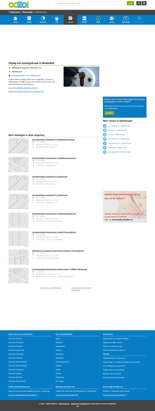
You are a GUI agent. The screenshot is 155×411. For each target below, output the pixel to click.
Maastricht (60, 358)
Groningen (60, 354)
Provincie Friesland (15, 346)
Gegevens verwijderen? (80, 404)
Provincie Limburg (15, 358)
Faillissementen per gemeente (114, 358)
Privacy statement (108, 404)
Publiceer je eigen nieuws (112, 342)
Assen (58, 339)
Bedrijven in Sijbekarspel (114, 130)
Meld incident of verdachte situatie (116, 339)
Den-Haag (59, 381)
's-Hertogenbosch (62, 362)
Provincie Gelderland (16, 350)
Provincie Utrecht (14, 373)
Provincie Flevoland (15, 342)
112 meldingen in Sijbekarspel (116, 126)
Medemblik (28, 12)
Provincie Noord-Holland (17, 366)
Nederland (15, 12)
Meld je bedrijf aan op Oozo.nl (114, 350)
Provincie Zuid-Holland (17, 381)
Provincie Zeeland (15, 377)
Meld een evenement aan (112, 346)
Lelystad (59, 342)
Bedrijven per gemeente (112, 374)
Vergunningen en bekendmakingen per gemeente (121, 362)
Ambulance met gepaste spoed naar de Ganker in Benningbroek (58, 251)
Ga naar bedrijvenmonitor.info (67, 395)
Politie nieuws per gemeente (113, 370)
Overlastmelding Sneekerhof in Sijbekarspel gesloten (53, 140)
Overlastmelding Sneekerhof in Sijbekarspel (50, 177)
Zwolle (58, 370)
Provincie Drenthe (15, 339)
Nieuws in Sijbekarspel (114, 135)
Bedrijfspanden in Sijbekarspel (117, 152)
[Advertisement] (53, 113)
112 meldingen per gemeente (114, 366)
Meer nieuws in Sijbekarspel (50, 288)
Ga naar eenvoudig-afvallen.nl (114, 395)
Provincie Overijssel (15, 370)
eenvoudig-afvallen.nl (122, 219)
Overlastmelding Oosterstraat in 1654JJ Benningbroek (54, 214)
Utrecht (58, 373)
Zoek (130, 3)
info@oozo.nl (64, 404)
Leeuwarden (60, 346)
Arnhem (59, 350)
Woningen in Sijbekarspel (115, 148)
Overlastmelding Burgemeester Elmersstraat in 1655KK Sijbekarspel (59, 269)
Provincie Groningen (16, 354)
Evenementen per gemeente (113, 378)
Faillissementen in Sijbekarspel (117, 143)
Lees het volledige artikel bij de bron (23, 88)
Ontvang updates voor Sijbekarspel (26, 76)
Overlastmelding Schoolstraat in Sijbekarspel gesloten (54, 158)
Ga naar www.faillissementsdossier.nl (22, 395)
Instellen (109, 113)
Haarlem (59, 366)
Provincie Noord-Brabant (17, 362)
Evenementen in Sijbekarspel (116, 139)
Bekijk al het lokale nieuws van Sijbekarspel (26, 92)
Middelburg (60, 377)
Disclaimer (95, 404)
